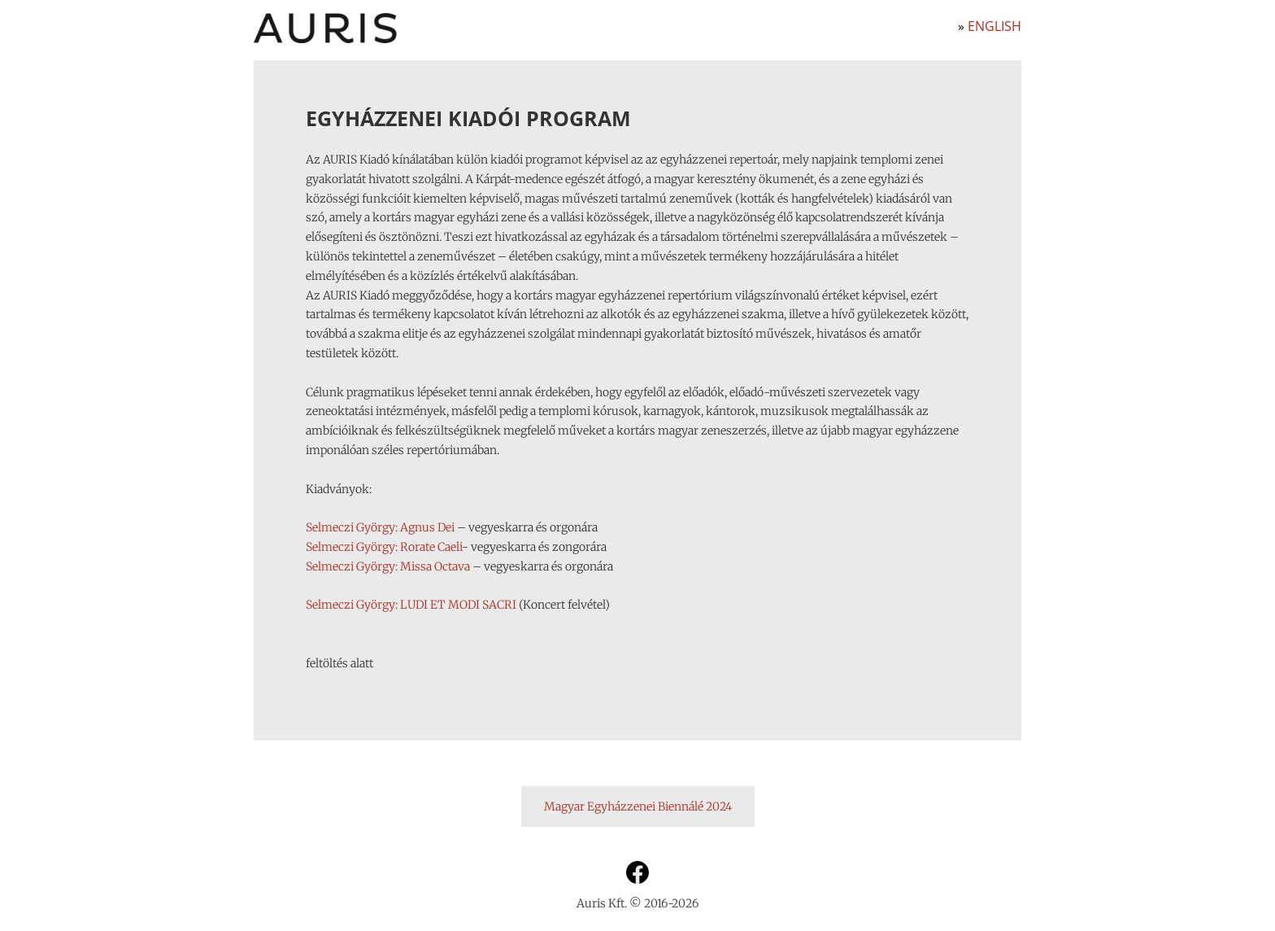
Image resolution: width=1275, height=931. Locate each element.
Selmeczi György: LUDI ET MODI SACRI (411, 604)
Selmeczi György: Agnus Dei (380, 527)
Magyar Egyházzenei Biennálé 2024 (638, 806)
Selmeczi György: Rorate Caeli (384, 547)
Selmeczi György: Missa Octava (388, 566)
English (994, 26)
